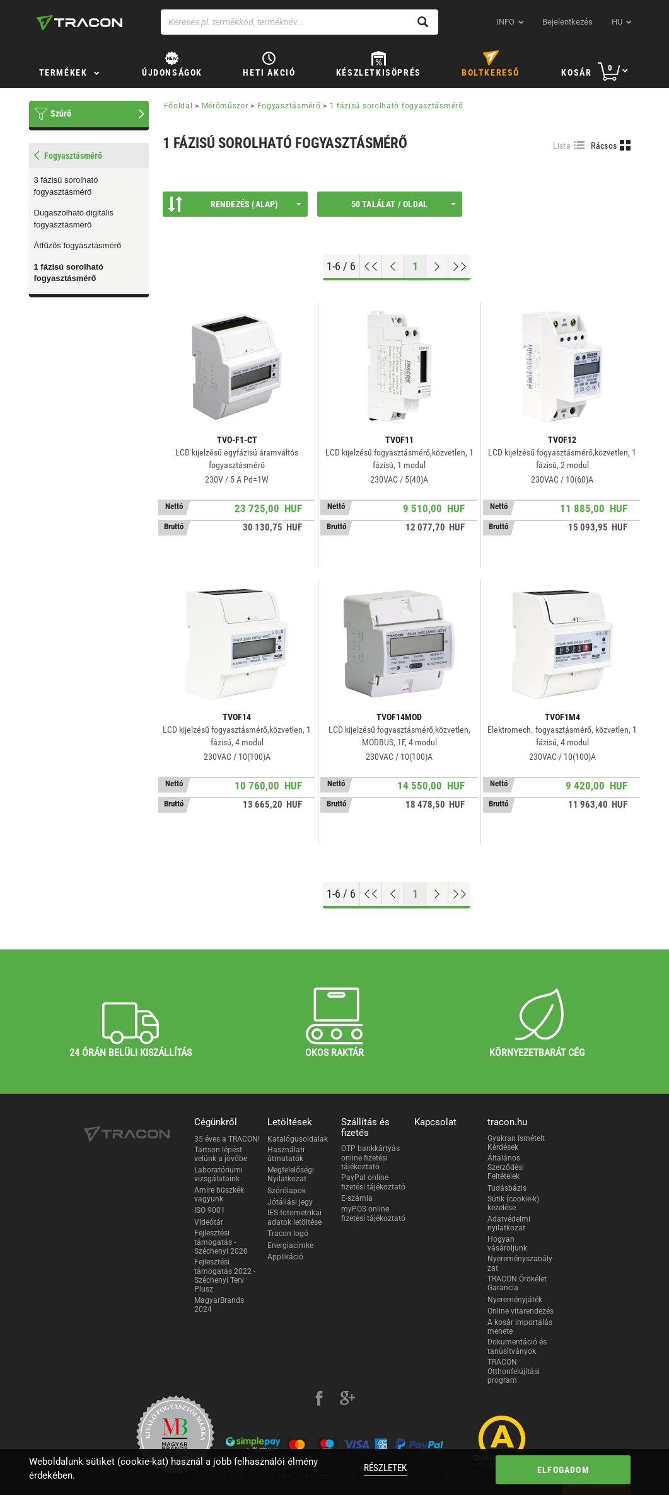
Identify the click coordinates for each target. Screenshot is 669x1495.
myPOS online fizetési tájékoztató (373, 1213)
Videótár (208, 1222)
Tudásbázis (506, 1188)
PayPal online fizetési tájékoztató (373, 1182)
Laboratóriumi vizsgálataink (218, 1174)
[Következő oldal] (437, 266)
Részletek (385, 1468)
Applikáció (285, 1256)
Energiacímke (290, 1245)
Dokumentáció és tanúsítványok (517, 1346)
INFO (505, 21)
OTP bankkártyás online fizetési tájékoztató (370, 1157)
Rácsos (604, 145)
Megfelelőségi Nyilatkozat (290, 1174)
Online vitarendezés (520, 1311)
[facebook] (319, 1400)
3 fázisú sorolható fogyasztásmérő (66, 186)
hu (617, 21)
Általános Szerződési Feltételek (505, 1167)
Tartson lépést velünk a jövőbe (220, 1154)
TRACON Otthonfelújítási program (513, 1371)
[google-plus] (347, 1400)
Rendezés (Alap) (234, 204)
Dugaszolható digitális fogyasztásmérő (73, 218)
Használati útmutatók (286, 1154)
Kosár (576, 72)
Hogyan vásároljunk (507, 1243)
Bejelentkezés (567, 21)
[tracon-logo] (79, 22)
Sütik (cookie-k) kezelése (513, 1203)
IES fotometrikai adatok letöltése (294, 1217)
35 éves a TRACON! (227, 1139)
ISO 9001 (209, 1210)
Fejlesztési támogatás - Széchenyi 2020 (221, 1242)
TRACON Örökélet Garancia (517, 1283)
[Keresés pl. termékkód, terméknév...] (299, 22)
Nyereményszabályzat (519, 1263)
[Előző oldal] (393, 266)
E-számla (357, 1198)
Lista (562, 145)
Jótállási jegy (290, 1202)
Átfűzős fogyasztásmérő (78, 245)
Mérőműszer (225, 105)
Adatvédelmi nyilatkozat (508, 1223)
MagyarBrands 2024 (219, 1305)
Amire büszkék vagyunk (219, 1194)
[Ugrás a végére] (459, 266)
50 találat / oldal (403, 204)
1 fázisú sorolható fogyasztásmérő (69, 273)
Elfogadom (563, 1470)
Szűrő (60, 113)
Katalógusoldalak (297, 1139)
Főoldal (178, 105)
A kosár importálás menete (519, 1327)
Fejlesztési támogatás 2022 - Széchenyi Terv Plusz (224, 1275)
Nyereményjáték (514, 1299)
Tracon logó (287, 1233)
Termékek (63, 72)
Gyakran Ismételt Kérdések (516, 1143)
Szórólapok (286, 1190)
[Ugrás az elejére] (371, 266)
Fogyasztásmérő (289, 105)
